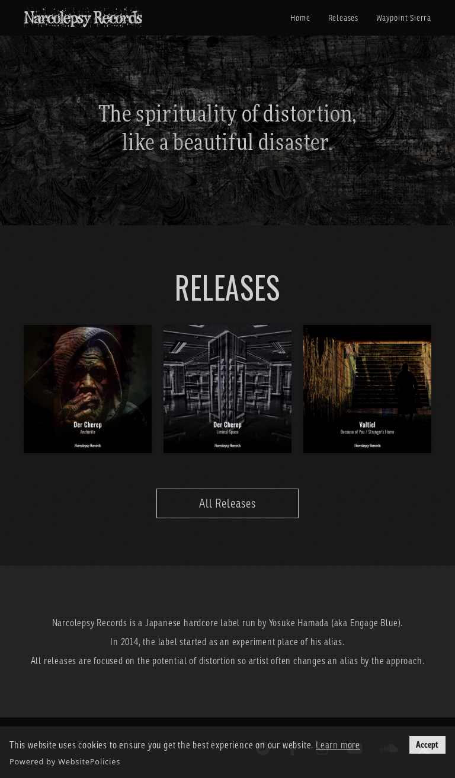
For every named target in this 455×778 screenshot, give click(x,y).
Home (300, 17)
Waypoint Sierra (403, 17)
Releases (343, 17)
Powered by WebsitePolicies (64, 761)
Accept (427, 744)
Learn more (338, 745)
